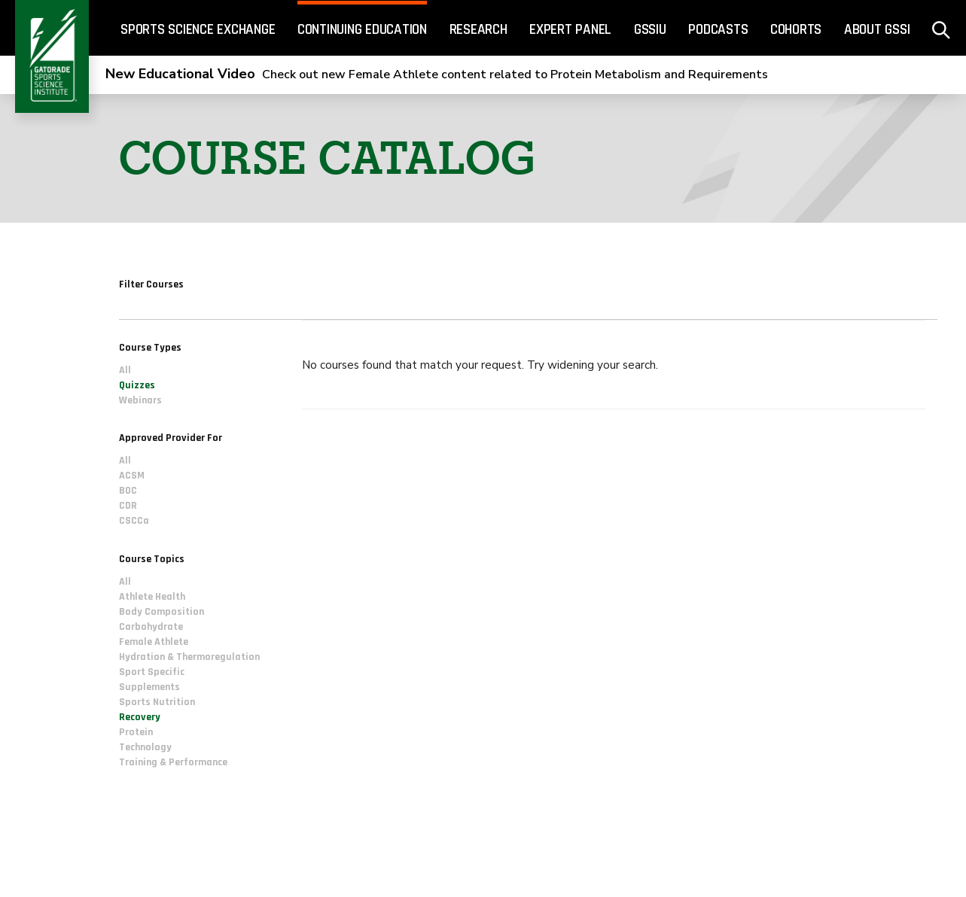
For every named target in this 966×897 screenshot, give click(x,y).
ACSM (132, 476)
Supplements (149, 687)
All (125, 370)
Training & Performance (173, 762)
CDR (128, 506)
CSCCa (134, 521)
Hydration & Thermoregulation (189, 657)
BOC (128, 491)
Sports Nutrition (157, 702)
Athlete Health (152, 597)
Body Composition (161, 612)
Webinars (140, 400)
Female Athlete (153, 642)
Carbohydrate (151, 627)
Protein (136, 732)
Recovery (139, 717)
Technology (145, 747)
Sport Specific (151, 672)
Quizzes (137, 385)
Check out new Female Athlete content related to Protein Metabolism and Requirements (436, 74)
